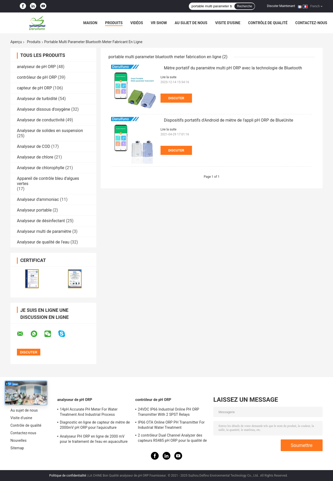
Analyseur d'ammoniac (38, 199)
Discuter (176, 98)
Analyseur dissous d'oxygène (43, 109)
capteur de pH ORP (34, 87)
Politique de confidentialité (67, 475)
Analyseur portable (34, 210)
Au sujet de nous (191, 23)
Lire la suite (168, 77)
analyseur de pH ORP (36, 66)
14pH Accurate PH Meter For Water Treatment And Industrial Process (89, 412)
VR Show (159, 23)
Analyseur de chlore (35, 157)
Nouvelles (18, 440)
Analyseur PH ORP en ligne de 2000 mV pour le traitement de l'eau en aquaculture (94, 439)
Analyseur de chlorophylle (40, 167)
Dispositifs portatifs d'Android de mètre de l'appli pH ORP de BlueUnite (228, 120)
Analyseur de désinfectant (41, 220)
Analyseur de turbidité (37, 98)
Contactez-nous (311, 23)
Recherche (244, 6)
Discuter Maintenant (281, 6)
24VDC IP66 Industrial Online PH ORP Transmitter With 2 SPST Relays (168, 412)
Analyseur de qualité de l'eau (43, 242)
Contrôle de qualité (267, 23)
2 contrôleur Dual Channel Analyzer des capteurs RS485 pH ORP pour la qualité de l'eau (172, 438)
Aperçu (16, 42)
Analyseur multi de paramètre (44, 231)
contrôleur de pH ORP (37, 77)
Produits (114, 23)
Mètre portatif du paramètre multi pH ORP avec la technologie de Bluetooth (233, 67)
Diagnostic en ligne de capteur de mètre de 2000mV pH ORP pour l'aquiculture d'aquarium (95, 425)
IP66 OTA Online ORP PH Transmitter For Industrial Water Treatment (171, 425)
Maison (90, 23)
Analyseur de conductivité (41, 119)
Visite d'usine (227, 23)
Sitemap (17, 448)
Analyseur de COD (33, 146)
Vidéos (136, 23)
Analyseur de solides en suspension (50, 130)
